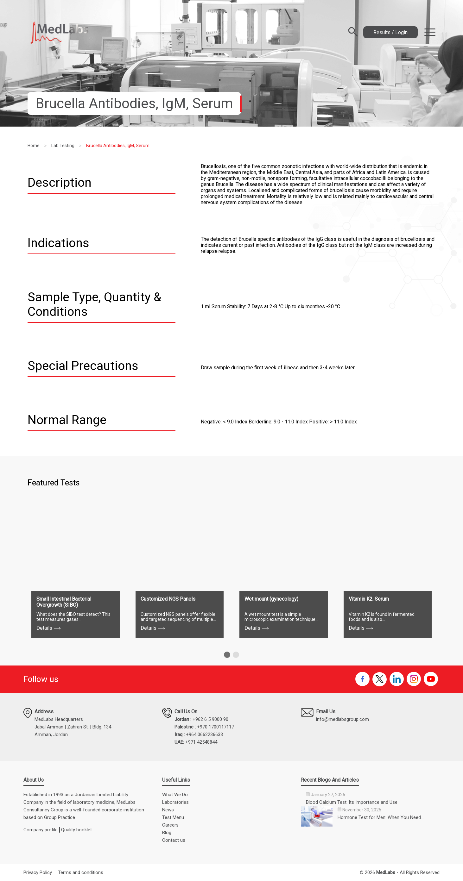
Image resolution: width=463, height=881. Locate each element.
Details (48, 628)
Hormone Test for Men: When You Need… (381, 817)
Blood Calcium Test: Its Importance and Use (351, 802)
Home (34, 145)
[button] (227, 655)
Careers (170, 825)
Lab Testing (62, 145)
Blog (166, 832)
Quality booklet (76, 830)
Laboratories (175, 802)
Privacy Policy (37, 872)
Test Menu (173, 817)
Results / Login (390, 32)
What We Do (175, 794)
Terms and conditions (80, 872)
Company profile (40, 830)
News (168, 810)
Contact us (173, 840)
